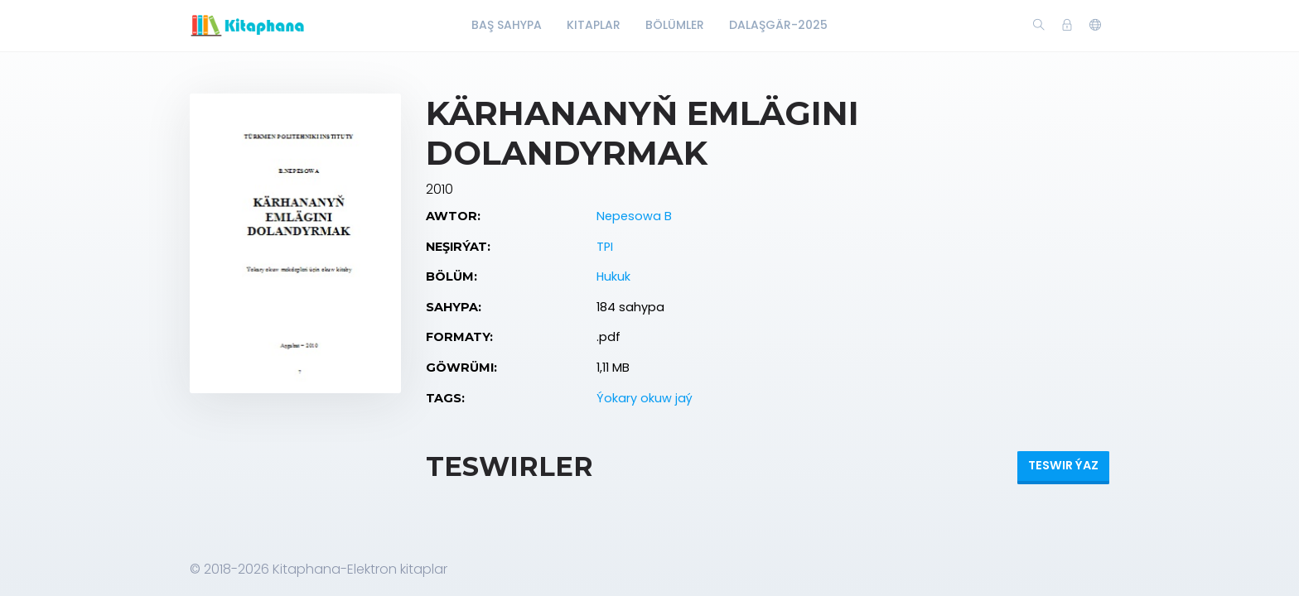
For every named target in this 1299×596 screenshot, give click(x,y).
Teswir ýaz (1063, 465)
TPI (604, 246)
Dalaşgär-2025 (778, 25)
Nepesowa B (634, 216)
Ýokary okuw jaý (644, 398)
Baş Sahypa (506, 25)
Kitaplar (594, 25)
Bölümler (674, 25)
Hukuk (613, 276)
